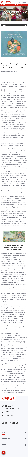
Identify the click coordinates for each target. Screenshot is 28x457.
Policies (4, 444)
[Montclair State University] (6, 2)
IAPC (3, 432)
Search (19, 1)
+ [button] (25, 432)
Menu (24, 1)
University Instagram (10, 423)
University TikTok (17, 423)
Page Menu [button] (4, 25)
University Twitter (3, 423)
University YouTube (13, 423)
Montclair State (6, 438)
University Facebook (6, 423)
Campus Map (8, 415)
